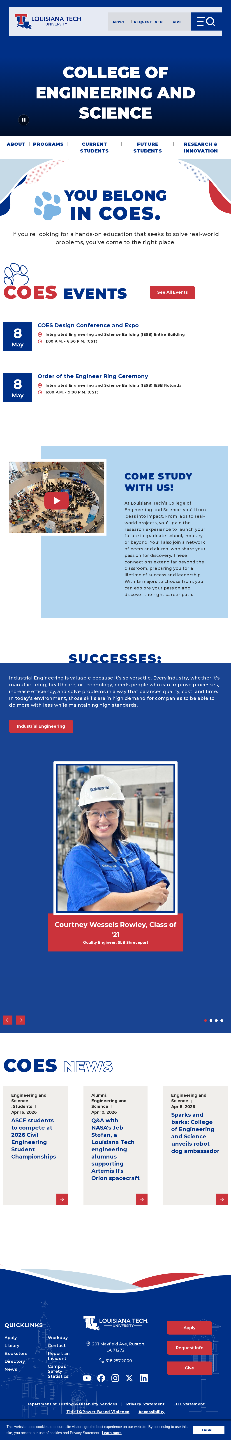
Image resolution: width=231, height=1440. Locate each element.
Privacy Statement (145, 1404)
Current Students (94, 147)
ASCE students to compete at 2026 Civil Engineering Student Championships (33, 1138)
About (16, 144)
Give (177, 21)
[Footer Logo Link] (115, 1323)
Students (22, 1106)
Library (12, 1345)
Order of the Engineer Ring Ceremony (93, 376)
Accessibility (152, 1412)
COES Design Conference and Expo (88, 325)
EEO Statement (189, 1404)
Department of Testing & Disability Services (71, 1404)
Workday (58, 1337)
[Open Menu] (206, 21)
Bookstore (16, 1353)
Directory (15, 1361)
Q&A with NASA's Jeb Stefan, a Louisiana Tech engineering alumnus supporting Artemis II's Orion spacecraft (115, 1149)
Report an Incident (59, 1356)
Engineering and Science (28, 1098)
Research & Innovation (201, 147)
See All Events (172, 292)
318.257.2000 (119, 1360)
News (11, 1369)
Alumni (98, 1095)
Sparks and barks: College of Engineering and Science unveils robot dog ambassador (195, 1132)
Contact (57, 1345)
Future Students (147, 147)
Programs (48, 144)
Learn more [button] (112, 1433)
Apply (119, 21)
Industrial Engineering (41, 726)
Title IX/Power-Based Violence (97, 1412)
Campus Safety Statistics (58, 1371)
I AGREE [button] (208, 1430)
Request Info (148, 21)
